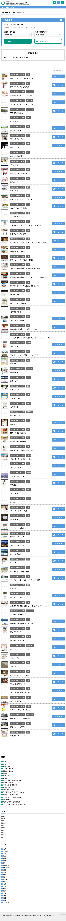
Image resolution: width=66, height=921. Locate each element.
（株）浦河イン (15, 165)
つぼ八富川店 (15, 415)
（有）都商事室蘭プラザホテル (21, 692)
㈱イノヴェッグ (15, 147)
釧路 (28, 273)
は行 (4, 828)
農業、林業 (6, 766)
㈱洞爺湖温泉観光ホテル (18, 441)
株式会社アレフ (15, 130)
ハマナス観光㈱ (15, 554)
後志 (28, 481)
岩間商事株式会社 (16, 156)
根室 (28, 464)
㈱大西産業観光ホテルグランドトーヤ (23, 623)
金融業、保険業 (8, 783)
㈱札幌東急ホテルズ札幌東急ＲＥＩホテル (25, 286)
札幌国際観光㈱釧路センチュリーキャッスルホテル (28, 277)
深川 (28, 204)
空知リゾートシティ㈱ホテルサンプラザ (24, 355)
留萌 (4, 889)
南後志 (29, 377)
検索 (18, 41)
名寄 (28, 230)
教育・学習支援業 (8, 790)
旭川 (28, 135)
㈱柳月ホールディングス (18, 736)
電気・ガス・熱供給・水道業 (12, 780)
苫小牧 (29, 343)
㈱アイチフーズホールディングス (21, 78)
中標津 (29, 118)
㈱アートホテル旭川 (17, 139)
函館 (28, 170)
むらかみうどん (15, 701)
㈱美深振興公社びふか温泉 (19, 571)
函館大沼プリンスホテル (18, 537)
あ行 (4, 816)
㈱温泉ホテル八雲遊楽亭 (18, 173)
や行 (4, 832)
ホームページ (59, 76)
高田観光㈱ (14, 372)
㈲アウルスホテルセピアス (19, 87)
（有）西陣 (14, 493)
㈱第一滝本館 (15, 390)
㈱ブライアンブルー (17, 597)
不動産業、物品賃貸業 (10, 785)
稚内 (28, 152)
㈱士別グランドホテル (18, 303)
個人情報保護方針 (8, 915)
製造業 (5, 773)
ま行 (4, 830)
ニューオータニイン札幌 (18, 511)
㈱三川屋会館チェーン (18, 684)
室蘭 (28, 83)
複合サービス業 (8, 799)
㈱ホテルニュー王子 (17, 640)
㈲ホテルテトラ (15, 632)
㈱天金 (12, 424)
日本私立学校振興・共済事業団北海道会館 (25, 268)
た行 (4, 823)
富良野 (29, 472)
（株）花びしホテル (17, 545)
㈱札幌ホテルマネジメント (19, 294)
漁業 (4, 764)
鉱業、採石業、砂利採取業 (11, 802)
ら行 (4, 835)
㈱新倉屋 (13, 485)
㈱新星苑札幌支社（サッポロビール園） (24, 329)
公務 (4, 762)
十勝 (28, 334)
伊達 (28, 221)
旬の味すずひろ (15, 312)
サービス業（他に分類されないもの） (15, 804)
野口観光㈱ (14, 519)
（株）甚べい (15, 346)
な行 (4, 825)
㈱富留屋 (13, 588)
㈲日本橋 (13, 502)
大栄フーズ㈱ (15, 398)
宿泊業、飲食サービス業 (17, 74)
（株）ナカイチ (15, 467)
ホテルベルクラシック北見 (19, 649)
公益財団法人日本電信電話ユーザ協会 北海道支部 (19, 3)
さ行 (4, 821)
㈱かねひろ (14, 182)
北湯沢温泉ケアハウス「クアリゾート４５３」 (26, 225)
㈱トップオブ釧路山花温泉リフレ (22, 450)
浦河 (28, 161)
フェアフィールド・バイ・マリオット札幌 (25, 580)
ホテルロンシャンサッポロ (19, 675)
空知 (28, 178)
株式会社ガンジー (16, 216)
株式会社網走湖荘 (16, 113)
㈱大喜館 (13, 364)
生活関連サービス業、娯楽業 (12, 797)
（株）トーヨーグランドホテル (21, 459)
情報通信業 (6, 787)
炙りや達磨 (14, 121)
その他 (5, 837)
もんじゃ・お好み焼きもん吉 (20, 710)
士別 (28, 299)
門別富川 (29, 412)
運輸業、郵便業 (8, 769)
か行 (4, 818)
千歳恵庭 (29, 100)
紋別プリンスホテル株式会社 (20, 718)
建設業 (5, 778)
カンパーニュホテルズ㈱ (18, 208)
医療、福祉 (6, 776)
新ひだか (29, 368)
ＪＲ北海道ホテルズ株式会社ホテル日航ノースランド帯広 (30, 338)
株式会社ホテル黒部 (17, 614)
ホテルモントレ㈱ (16, 666)
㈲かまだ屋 (14, 191)
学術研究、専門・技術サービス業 (13, 792)
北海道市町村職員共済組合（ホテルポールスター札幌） (29, 606)
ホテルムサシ (15, 658)
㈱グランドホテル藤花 (18, 234)
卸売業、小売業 (8, 771)
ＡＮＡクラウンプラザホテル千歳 (21, 104)
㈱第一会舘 (14, 381)
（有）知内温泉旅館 (17, 320)
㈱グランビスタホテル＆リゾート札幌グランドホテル (28, 242)
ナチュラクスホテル (17, 476)
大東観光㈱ (14, 407)
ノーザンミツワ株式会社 (18, 528)
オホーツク (30, 92)
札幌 (28, 74)
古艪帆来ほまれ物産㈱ (18, 251)
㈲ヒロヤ (13, 563)
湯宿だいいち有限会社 (18, 727)
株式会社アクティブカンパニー (21, 95)
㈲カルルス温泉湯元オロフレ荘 (21, 199)
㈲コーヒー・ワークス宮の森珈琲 (21, 260)
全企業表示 (48, 41)
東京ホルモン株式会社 (18, 433)
